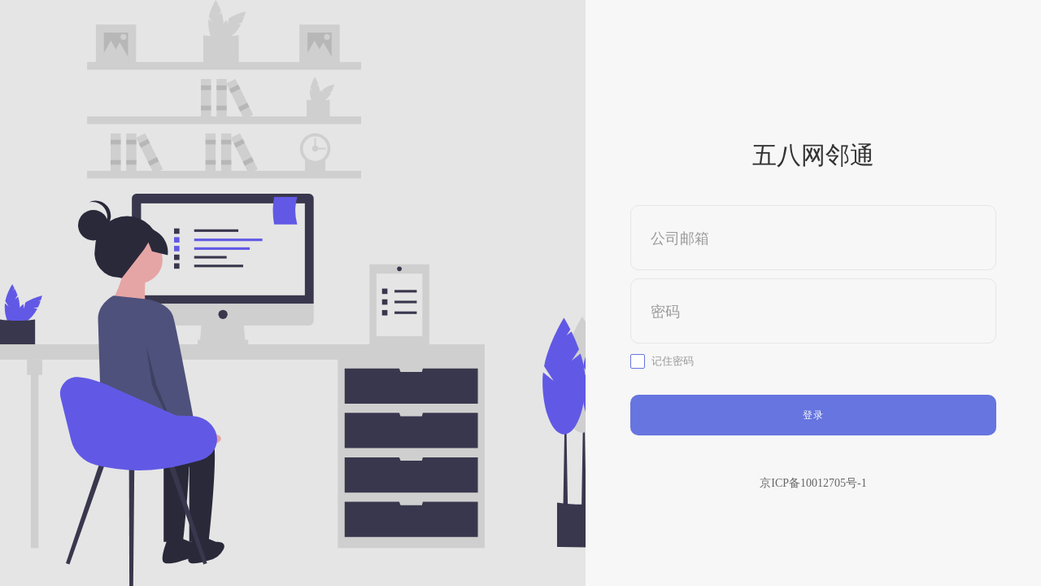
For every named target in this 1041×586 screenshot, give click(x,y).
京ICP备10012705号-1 (813, 483)
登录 (813, 415)
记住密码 (672, 361)
